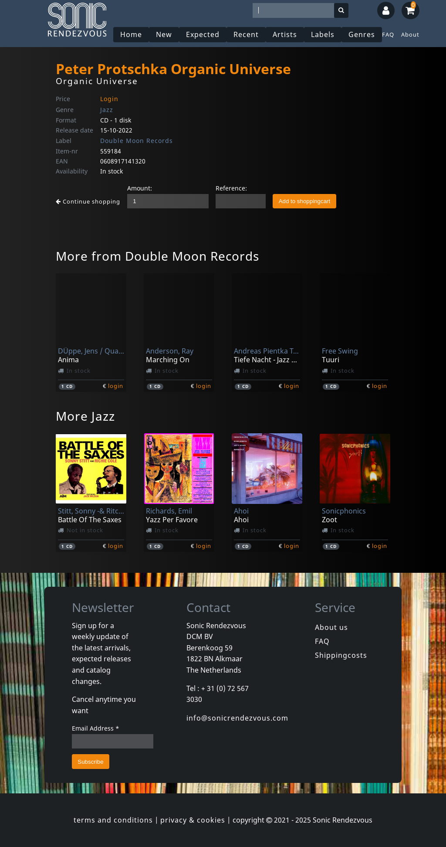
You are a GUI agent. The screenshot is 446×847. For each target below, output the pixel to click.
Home (131, 34)
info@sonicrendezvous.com (237, 718)
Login (109, 99)
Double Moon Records (136, 140)
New (164, 34)
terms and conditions (113, 820)
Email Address (95, 728)
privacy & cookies (192, 820)
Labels (322, 34)
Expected (203, 34)
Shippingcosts (341, 655)
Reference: (231, 188)
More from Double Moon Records (157, 256)
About (410, 34)
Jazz (106, 109)
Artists (285, 34)
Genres (361, 34)
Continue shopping (88, 201)
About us (331, 627)
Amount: (139, 188)
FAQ (388, 34)
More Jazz (85, 416)
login (115, 386)
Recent (246, 34)
